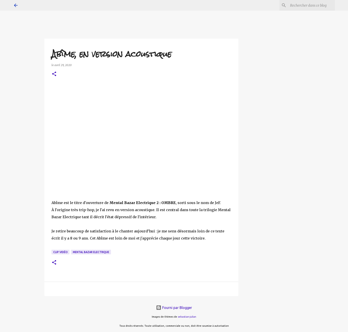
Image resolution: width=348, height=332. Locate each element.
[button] (54, 74)
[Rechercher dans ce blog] (311, 5)
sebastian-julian (187, 316)
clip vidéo (60, 252)
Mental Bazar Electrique (91, 252)
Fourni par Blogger (174, 308)
